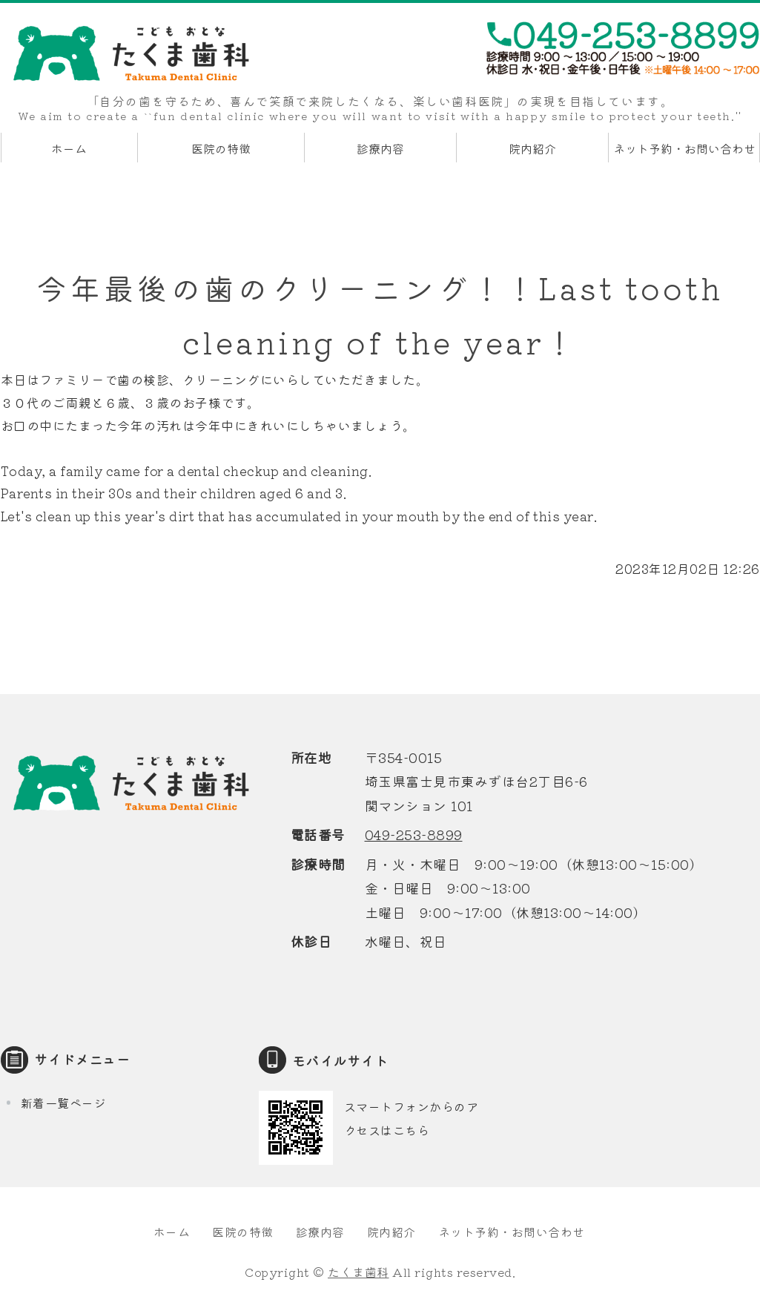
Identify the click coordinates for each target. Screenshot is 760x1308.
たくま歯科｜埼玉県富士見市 (130, 53)
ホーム (69, 148)
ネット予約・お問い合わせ (684, 148)
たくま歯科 (358, 1272)
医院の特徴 (221, 148)
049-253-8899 (414, 834)
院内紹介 (532, 148)
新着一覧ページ (64, 1103)
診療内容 (380, 148)
